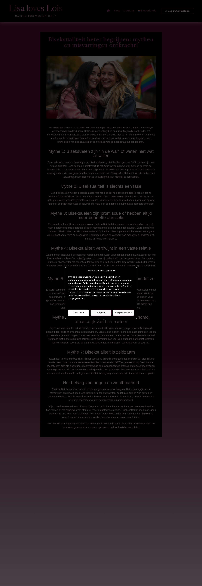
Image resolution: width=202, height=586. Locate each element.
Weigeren (101, 312)
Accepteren (78, 312)
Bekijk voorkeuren (123, 312)
